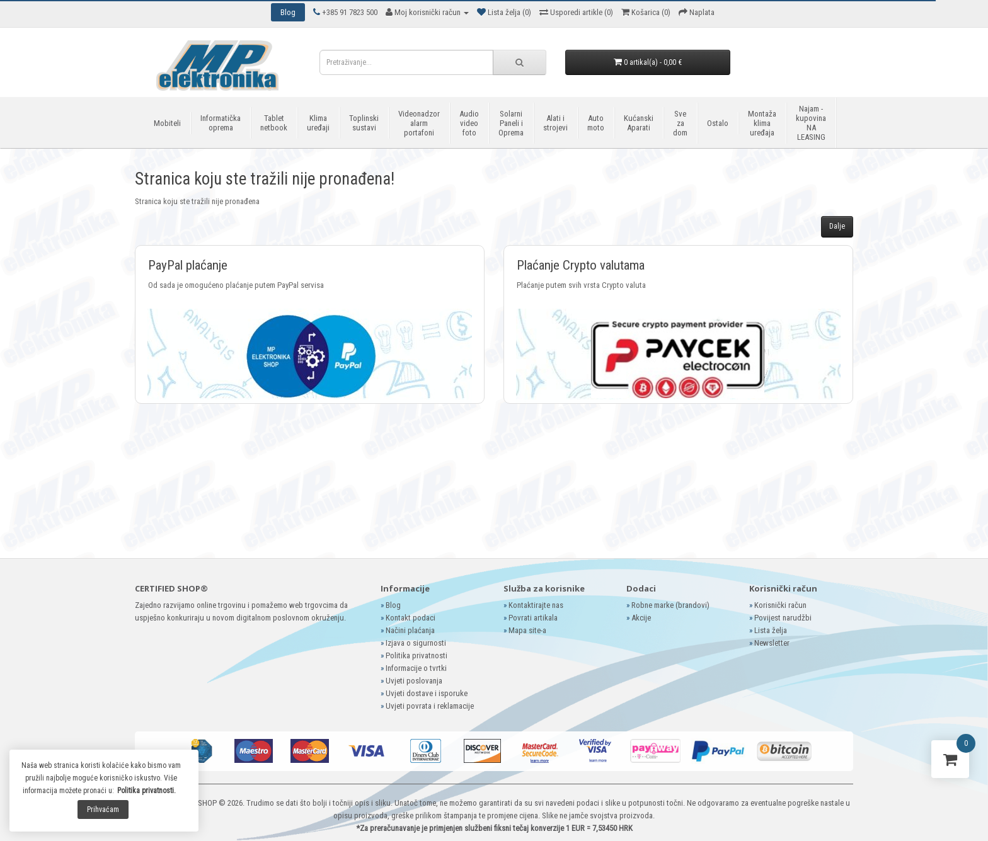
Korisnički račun (780, 605)
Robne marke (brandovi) (670, 605)
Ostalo (717, 123)
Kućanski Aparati (638, 122)
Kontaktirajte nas (535, 605)
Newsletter (772, 643)
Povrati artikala (533, 617)
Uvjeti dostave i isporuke (427, 693)
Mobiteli (167, 123)
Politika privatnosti (416, 655)
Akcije (641, 617)
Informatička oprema (220, 122)
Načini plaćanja (410, 630)
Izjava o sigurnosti (416, 643)
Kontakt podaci (410, 617)
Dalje (837, 226)
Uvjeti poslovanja (414, 680)
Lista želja (770, 630)
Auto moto (595, 122)
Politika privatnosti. (146, 790)
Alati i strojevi (555, 122)
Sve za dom (680, 123)
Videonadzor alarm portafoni (419, 123)
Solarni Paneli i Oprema (511, 123)
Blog (393, 605)
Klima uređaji (318, 122)
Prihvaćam (103, 809)
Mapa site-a (527, 630)
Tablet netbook (273, 122)
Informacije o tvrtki (416, 668)
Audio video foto (469, 123)
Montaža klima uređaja (762, 123)
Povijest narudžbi (783, 617)
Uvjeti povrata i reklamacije (430, 706)
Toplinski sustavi (364, 122)
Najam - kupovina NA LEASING (811, 123)
